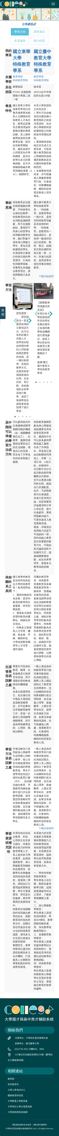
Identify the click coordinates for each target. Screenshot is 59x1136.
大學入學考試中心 (16, 1090)
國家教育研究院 (15, 1095)
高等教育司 (13, 1084)
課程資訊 (39, 31)
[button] (15, 416)
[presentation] (15, 321)
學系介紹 (19, 31)
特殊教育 (20, 80)
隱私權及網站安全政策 (21, 1125)
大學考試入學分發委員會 (20, 1106)
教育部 (11, 1079)
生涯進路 (19, 40)
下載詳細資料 (46, 276)
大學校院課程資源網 (18, 1112)
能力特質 (39, 40)
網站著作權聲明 (40, 1125)
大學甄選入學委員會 (18, 1101)
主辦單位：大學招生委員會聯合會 (31, 1038)
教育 (18, 76)
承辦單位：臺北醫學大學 (27, 1043)
